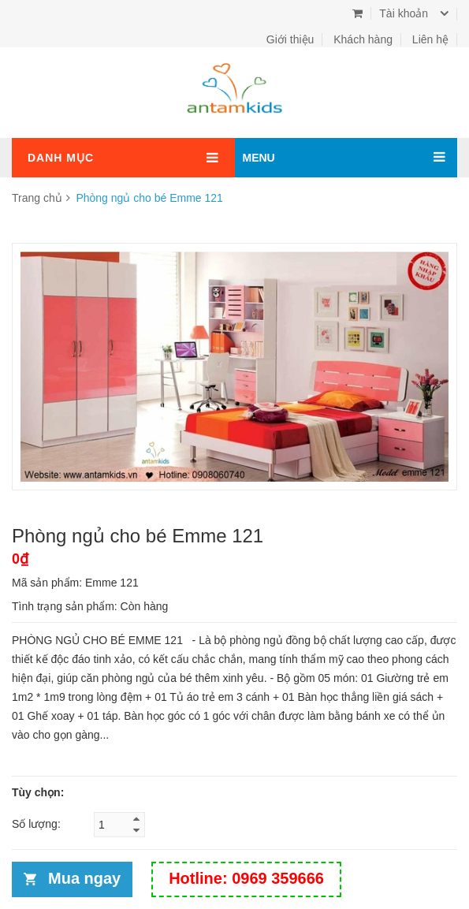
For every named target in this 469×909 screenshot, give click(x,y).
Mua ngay (84, 878)
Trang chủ (37, 198)
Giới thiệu (290, 39)
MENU (259, 157)
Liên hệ (430, 39)
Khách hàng (363, 39)
